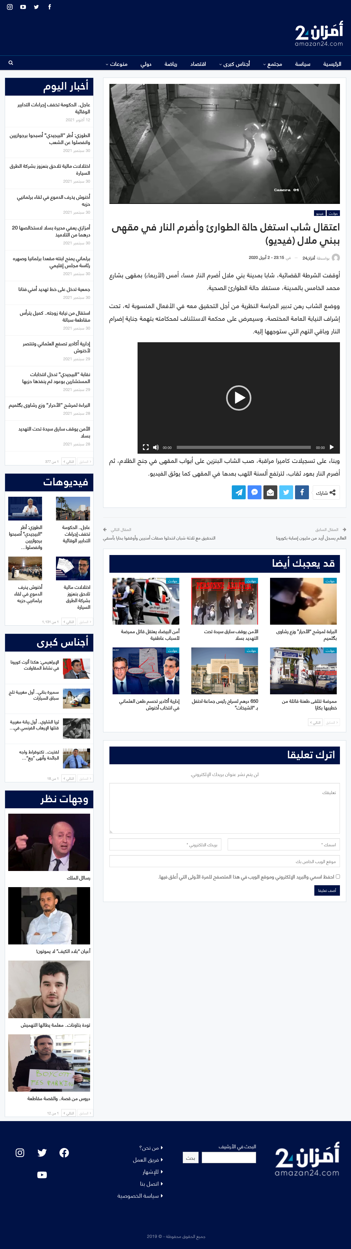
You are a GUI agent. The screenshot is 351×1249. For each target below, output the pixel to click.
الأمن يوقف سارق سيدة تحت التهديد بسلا (54, 432)
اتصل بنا (149, 1183)
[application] (239, 398)
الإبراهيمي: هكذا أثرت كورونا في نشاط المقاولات (34, 665)
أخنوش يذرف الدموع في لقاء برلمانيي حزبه (53, 200)
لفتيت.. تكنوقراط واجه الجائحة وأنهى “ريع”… (39, 754)
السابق (332, 722)
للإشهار (151, 1171)
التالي (315, 722)
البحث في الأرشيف (237, 1146)
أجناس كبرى (237, 63)
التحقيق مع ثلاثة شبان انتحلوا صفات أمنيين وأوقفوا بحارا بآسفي (159, 537)
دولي (146, 63)
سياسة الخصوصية (138, 1195)
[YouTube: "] (42, 1174)
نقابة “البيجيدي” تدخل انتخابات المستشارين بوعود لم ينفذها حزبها (56, 377)
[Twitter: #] (42, 1152)
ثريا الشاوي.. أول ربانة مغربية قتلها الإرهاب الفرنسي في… (34, 724)
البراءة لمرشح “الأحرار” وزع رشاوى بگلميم (49, 404)
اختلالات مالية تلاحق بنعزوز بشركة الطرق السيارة (50, 169)
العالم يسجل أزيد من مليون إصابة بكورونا (311, 537)
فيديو (319, 213)
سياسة (303, 63)
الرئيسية (332, 63)
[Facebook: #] (64, 1152)
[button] (238, 398)
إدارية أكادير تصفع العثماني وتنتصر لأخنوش (56, 346)
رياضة (171, 63)
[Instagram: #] (19, 1152)
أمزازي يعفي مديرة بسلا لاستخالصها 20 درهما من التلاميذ (51, 231)
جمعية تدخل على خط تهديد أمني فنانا (54, 288)
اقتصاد (198, 63)
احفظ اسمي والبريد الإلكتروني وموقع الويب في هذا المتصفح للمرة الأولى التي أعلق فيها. (246, 876)
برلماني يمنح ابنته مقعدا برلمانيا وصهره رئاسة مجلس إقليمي (51, 261)
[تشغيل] (332, 447)
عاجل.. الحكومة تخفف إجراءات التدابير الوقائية (53, 107)
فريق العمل (146, 1159)
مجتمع (275, 63)
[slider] (244, 447)
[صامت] (156, 447)
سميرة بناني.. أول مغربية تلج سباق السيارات (34, 695)
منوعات (119, 63)
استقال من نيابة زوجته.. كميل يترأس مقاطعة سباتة (55, 316)
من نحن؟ (149, 1147)
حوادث (333, 213)
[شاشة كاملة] (146, 447)
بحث (190, 1157)
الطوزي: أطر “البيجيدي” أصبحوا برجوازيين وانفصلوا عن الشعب (50, 138)
